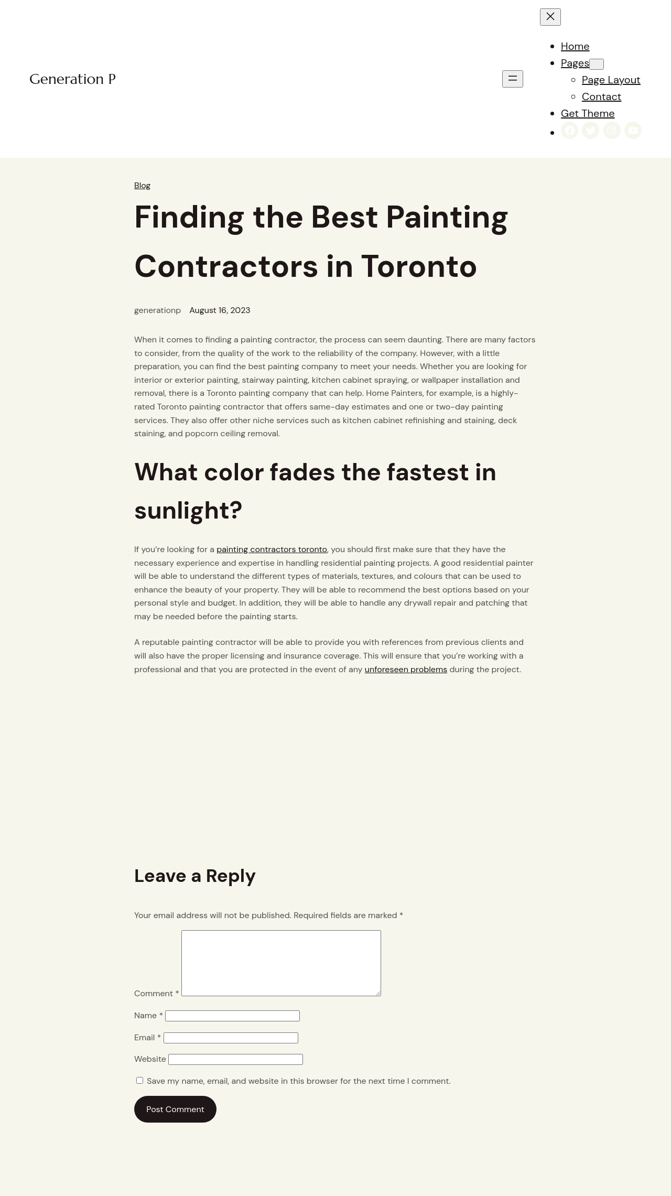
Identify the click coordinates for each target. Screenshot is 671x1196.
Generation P (72, 79)
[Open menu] (512, 79)
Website (150, 1071)
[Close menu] (550, 17)
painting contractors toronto (272, 549)
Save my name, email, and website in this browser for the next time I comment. (298, 1093)
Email (147, 1049)
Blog (142, 185)
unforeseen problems (406, 669)
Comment (156, 1005)
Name (148, 1027)
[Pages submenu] (596, 64)
